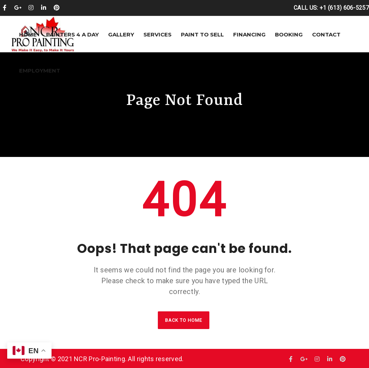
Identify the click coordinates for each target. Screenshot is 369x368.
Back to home (183, 320)
